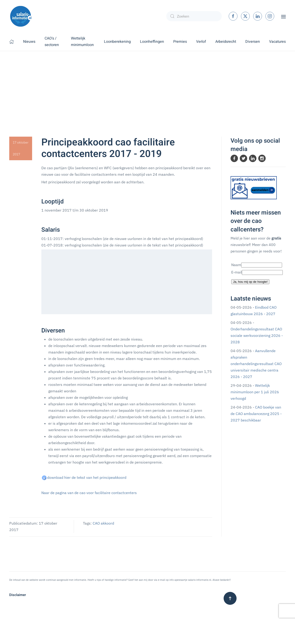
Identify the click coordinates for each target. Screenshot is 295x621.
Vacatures (277, 41)
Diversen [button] (252, 41)
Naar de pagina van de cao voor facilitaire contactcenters (89, 492)
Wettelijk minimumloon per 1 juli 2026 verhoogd (255, 392)
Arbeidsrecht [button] (225, 41)
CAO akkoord (103, 523)
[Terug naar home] (20, 16)
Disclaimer (17, 594)
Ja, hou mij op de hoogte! (250, 281)
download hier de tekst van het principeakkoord (86, 477)
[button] (283, 16)
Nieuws (29, 41)
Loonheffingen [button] (152, 41)
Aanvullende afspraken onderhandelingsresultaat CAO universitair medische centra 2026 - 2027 (256, 363)
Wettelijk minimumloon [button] (82, 42)
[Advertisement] (147, 85)
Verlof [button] (201, 41)
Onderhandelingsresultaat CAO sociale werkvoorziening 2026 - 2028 (257, 335)
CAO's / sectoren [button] (52, 42)
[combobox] (194, 16)
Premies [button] (180, 41)
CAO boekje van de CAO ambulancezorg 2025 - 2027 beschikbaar (256, 413)
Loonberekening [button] (117, 41)
